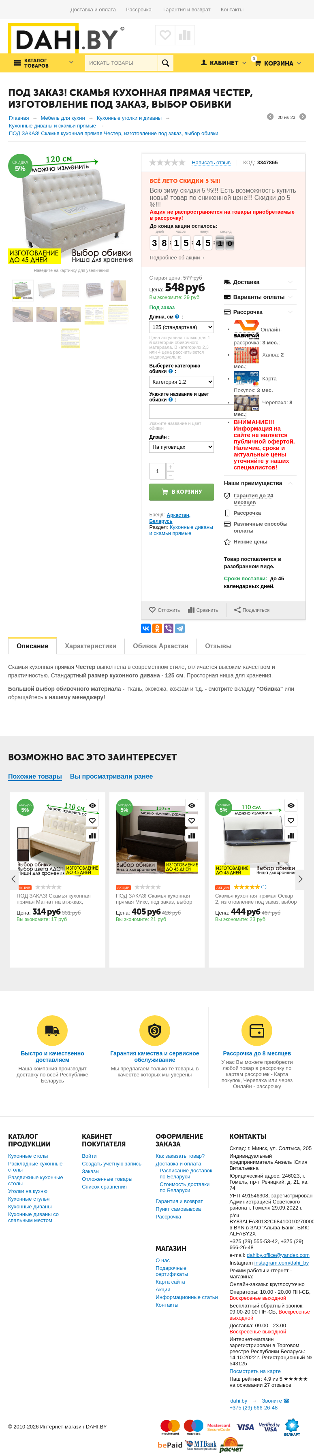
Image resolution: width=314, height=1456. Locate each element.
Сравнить (207, 610)
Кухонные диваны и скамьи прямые (181, 530)
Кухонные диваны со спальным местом (33, 1217)
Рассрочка (141, 9)
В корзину (187, 492)
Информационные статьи (187, 1297)
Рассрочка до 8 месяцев (257, 1053)
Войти (89, 1156)
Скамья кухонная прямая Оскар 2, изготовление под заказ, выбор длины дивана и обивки (256, 902)
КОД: (249, 163)
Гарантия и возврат (192, 9)
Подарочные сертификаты (172, 1271)
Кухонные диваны (30, 1206)
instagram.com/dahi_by (281, 1263)
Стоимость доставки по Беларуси (184, 1187)
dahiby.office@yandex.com (278, 1255)
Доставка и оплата (98, 9)
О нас (163, 1260)
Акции (163, 1289)
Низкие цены (250, 542)
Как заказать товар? (180, 1156)
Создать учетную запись (111, 1164)
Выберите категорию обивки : (174, 369)
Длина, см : (166, 317)
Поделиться (251, 610)
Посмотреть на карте (254, 1371)
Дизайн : (159, 437)
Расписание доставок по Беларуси (186, 1173)
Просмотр (92, 805)
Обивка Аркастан (160, 646)
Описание (32, 646)
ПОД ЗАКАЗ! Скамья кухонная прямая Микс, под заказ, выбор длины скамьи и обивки (154, 902)
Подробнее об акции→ (177, 258)
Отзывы (218, 646)
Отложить (169, 610)
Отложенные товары (107, 1179)
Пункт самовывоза (178, 1209)
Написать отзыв (211, 163)
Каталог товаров (36, 63)
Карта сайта (170, 1282)
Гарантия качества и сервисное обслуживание (154, 1056)
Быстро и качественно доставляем (52, 1056)
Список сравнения (104, 1187)
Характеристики (90, 646)
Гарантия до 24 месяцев (253, 498)
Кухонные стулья (28, 1199)
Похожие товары (35, 776)
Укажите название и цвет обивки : (179, 397)
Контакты (232, 9)
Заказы (90, 1171)
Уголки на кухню (27, 1191)
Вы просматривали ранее (111, 776)
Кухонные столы (28, 1156)
